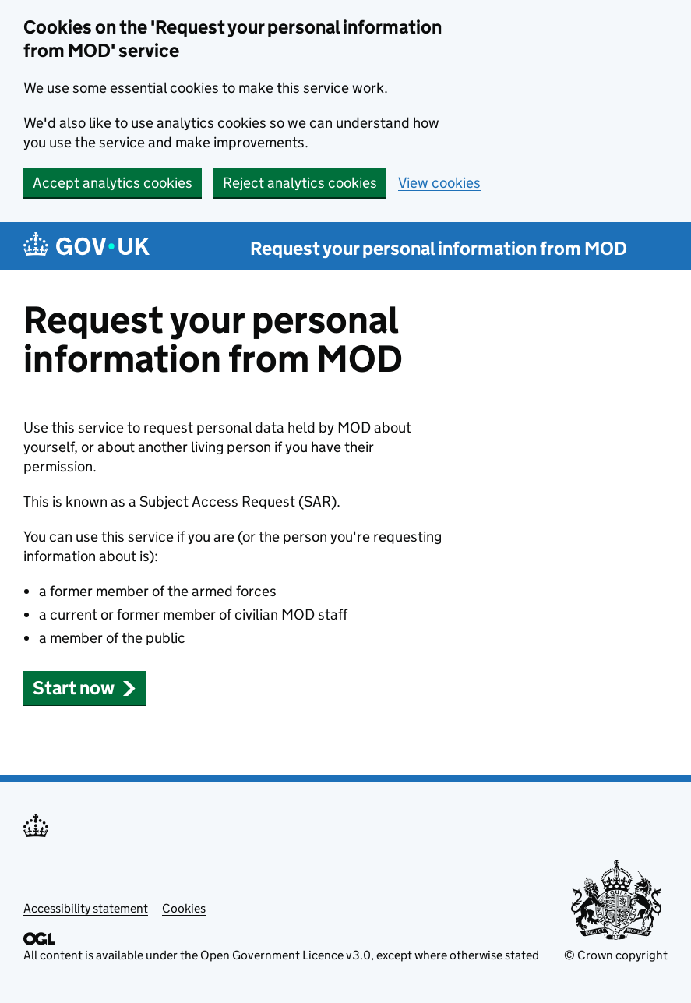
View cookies (439, 182)
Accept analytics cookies (112, 183)
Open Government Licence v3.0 (285, 955)
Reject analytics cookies (300, 183)
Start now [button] (84, 687)
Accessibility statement (85, 908)
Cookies (184, 908)
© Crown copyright (616, 955)
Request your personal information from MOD (438, 248)
